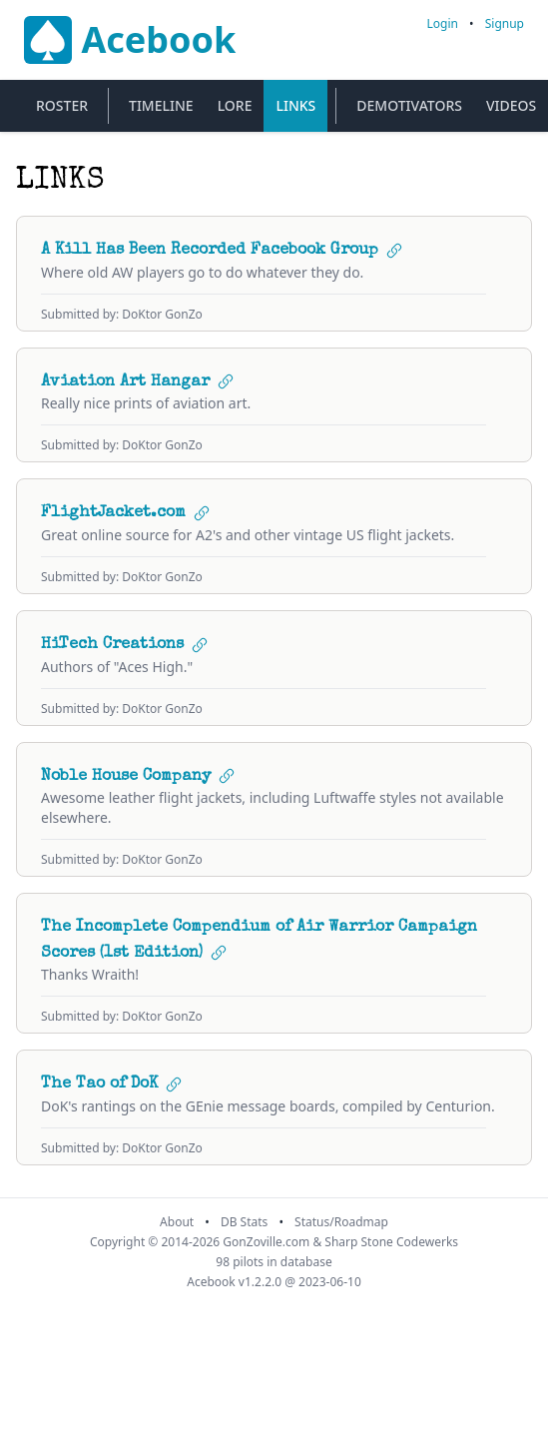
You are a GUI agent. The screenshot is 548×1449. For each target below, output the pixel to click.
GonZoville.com (266, 1241)
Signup (504, 23)
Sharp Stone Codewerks (391, 1241)
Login (442, 23)
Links (295, 105)
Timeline (161, 105)
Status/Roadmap (341, 1221)
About (177, 1221)
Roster (62, 105)
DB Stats (244, 1221)
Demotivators (409, 105)
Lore (235, 105)
